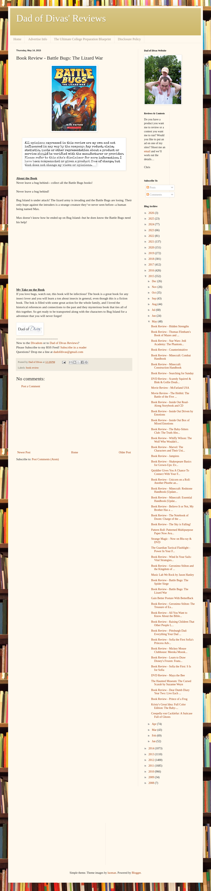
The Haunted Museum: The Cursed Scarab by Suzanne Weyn (171, 683)
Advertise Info (37, 39)
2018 (152, 258)
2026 (152, 212)
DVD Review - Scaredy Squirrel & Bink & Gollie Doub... (171, 380)
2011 (152, 765)
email (147, 151)
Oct (154, 292)
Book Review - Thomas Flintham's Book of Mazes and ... (171, 333)
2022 (152, 235)
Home (17, 39)
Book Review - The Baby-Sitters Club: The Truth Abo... (169, 431)
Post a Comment (30, 386)
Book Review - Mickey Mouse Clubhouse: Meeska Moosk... (169, 650)
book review (32, 367)
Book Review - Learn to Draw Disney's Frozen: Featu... (168, 659)
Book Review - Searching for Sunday (172, 373)
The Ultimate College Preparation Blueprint (82, 39)
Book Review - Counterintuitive (169, 349)
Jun (154, 315)
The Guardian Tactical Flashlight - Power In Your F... (170, 549)
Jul (154, 309)
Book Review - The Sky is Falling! (171, 524)
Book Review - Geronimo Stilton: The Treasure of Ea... (173, 605)
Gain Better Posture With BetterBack (172, 598)
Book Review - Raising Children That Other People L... (172, 623)
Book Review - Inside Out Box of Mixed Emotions (170, 422)
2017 (152, 264)
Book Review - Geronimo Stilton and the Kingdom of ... (172, 567)
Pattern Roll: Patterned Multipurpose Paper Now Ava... (172, 531)
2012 (152, 760)
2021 (152, 241)
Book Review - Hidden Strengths (170, 326)
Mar (154, 729)
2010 (152, 771)
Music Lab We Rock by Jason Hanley (172, 574)
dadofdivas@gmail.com (68, 352)
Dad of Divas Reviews (64, 343)
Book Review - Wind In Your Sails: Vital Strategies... (171, 558)
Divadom (36, 343)
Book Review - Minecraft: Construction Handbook (166, 366)
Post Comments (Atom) (45, 459)
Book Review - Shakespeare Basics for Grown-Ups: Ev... (171, 463)
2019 (152, 253)
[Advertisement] (74, 419)
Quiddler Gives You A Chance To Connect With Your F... (170, 472)
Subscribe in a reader (73, 347)
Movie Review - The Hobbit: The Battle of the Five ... (170, 395)
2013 (152, 754)
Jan (154, 741)
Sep (154, 298)
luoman (112, 872)
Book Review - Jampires (165, 456)
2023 (152, 230)
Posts (151, 187)
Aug (154, 304)
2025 (152, 218)
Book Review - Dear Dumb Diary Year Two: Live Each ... (170, 692)
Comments (154, 194)
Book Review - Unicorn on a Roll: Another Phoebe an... (170, 481)
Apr (154, 724)
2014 (152, 748)
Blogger (136, 872)
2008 (152, 782)
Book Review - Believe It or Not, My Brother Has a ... (172, 508)
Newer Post (23, 452)
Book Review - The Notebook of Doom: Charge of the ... (169, 517)
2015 (152, 276)
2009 (152, 777)
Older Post (125, 452)
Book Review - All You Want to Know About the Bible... (169, 614)
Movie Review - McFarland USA (170, 387)
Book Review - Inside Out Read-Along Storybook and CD (169, 404)
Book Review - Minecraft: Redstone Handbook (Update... (171, 490)
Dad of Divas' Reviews (61, 18)
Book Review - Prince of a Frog (169, 699)
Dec (154, 281)
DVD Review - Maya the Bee (168, 675)
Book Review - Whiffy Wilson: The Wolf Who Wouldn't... (171, 440)
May (155, 321)
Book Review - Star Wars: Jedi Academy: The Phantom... (168, 342)
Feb (154, 735)
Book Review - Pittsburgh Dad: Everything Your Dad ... (169, 632)
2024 (152, 224)
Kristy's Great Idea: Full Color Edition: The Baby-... (168, 706)
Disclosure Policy (129, 39)
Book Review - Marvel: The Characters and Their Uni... (168, 449)
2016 (152, 270)
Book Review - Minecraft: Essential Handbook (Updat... (171, 499)
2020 (152, 247)
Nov (154, 286)
